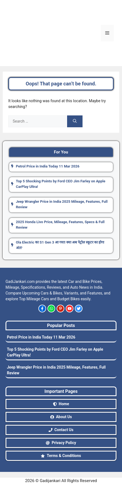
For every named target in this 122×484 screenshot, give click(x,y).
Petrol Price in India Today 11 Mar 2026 (41, 337)
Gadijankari (50, 480)
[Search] (75, 121)
